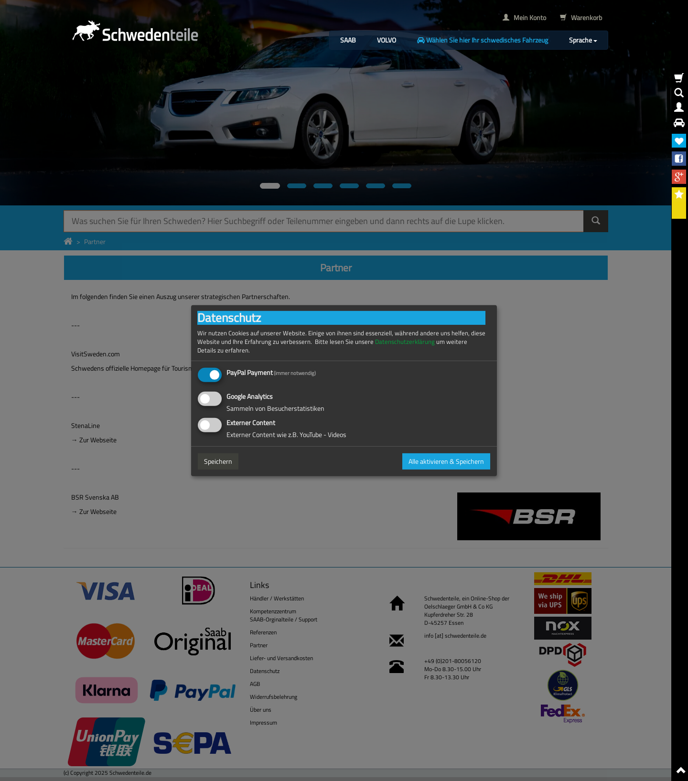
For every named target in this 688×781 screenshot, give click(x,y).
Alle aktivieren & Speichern (446, 461)
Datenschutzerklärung (405, 341)
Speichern (218, 461)
